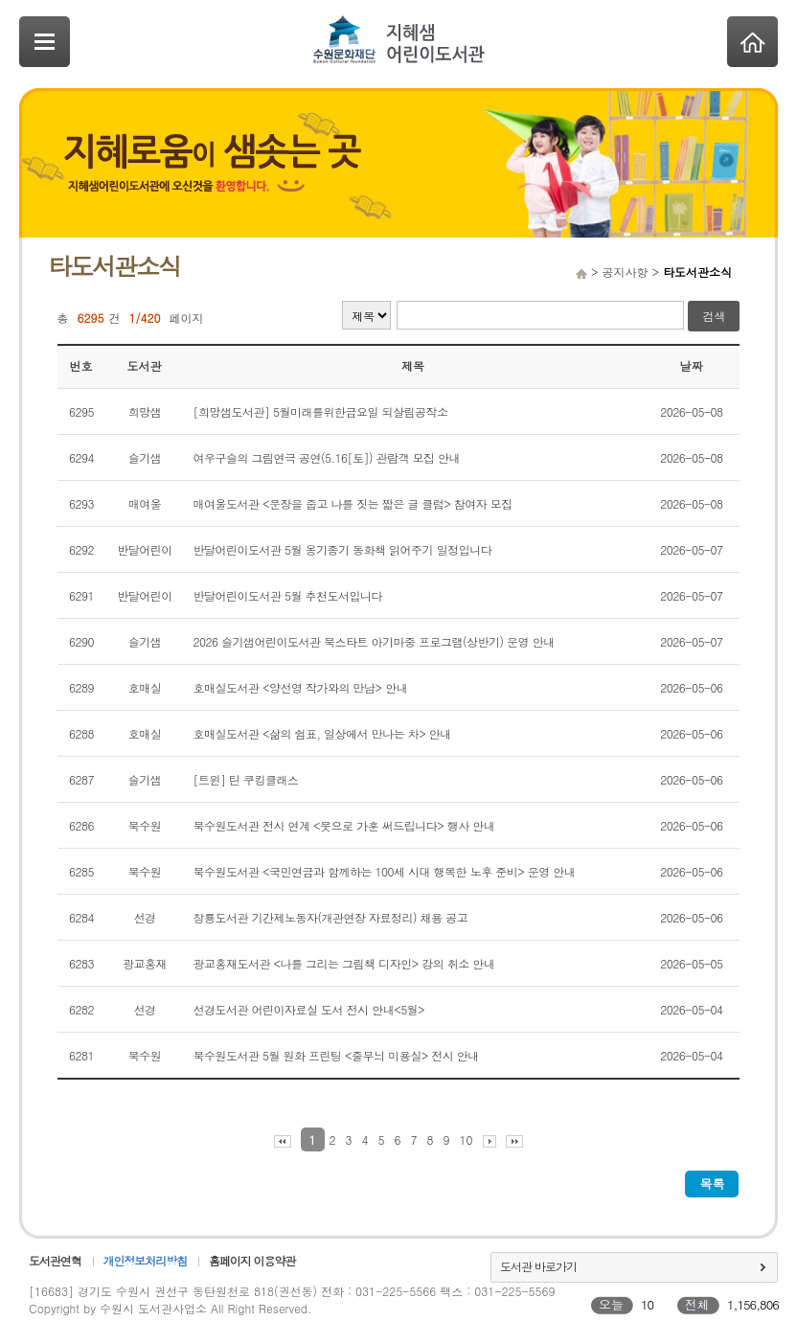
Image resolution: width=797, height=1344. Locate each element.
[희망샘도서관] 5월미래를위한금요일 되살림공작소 (321, 411)
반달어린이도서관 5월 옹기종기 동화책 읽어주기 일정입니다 (343, 549)
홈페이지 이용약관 (252, 1260)
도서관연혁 (55, 1260)
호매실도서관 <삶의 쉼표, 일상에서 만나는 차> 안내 (322, 733)
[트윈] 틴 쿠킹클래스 (246, 779)
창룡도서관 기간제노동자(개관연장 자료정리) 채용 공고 (331, 917)
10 (466, 1139)
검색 (713, 316)
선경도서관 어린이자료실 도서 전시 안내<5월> (309, 1009)
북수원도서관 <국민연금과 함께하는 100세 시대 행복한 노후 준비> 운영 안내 (385, 871)
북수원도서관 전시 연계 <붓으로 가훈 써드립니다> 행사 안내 (344, 825)
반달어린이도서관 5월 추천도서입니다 (288, 595)
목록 (711, 1183)
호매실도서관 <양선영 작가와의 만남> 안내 (301, 687)
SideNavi (44, 41)
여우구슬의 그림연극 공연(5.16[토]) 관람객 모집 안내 (327, 457)
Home (752, 41)
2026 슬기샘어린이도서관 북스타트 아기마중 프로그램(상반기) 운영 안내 (374, 641)
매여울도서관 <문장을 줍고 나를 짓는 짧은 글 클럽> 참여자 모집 (353, 503)
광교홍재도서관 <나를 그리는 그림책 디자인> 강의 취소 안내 (344, 963)
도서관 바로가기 (538, 1266)
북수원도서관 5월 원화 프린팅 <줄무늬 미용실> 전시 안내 (336, 1055)
